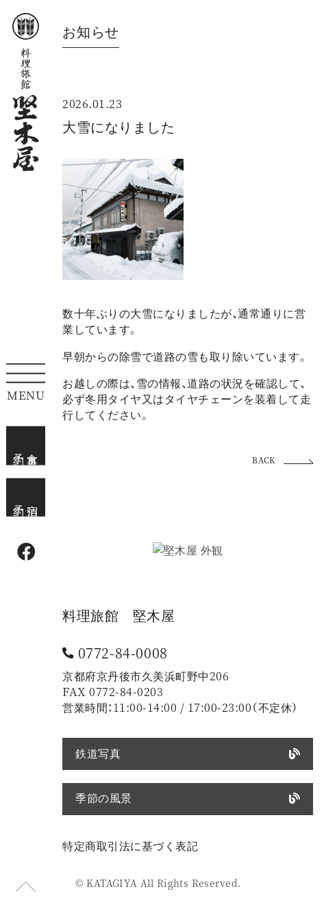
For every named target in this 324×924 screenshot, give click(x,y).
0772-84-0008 (123, 653)
